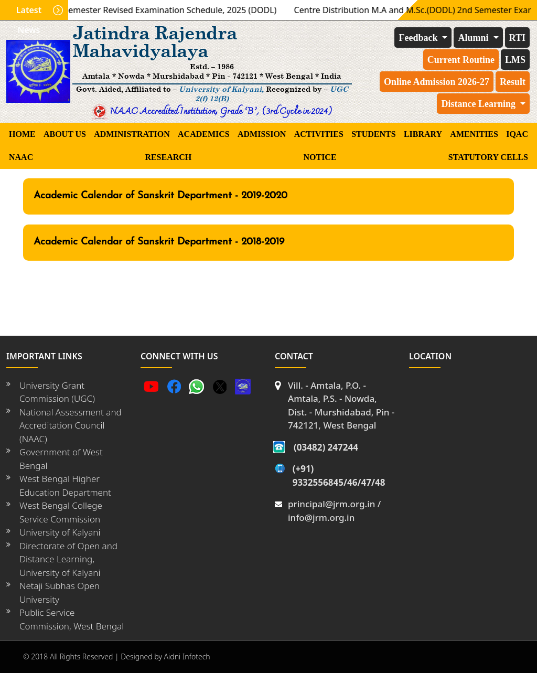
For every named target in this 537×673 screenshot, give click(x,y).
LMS (515, 60)
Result (512, 82)
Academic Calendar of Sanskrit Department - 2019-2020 (160, 196)
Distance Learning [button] (479, 104)
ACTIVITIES (318, 134)
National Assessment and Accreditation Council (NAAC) (70, 425)
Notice (319, 157)
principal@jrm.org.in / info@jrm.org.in (334, 511)
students (373, 134)
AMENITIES (474, 134)
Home (22, 134)
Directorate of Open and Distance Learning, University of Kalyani (68, 559)
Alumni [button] (474, 38)
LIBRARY (423, 134)
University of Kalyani (59, 532)
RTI (517, 38)
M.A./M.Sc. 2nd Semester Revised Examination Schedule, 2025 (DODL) (144, 10)
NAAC (21, 157)
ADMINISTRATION (132, 134)
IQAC (517, 134)
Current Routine (461, 60)
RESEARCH (168, 157)
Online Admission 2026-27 (436, 82)
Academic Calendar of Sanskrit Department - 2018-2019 (159, 242)
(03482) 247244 (326, 447)
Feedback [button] (419, 38)
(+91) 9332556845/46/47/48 (339, 475)
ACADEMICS (204, 134)
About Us (65, 134)
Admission (262, 134)
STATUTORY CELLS (488, 157)
